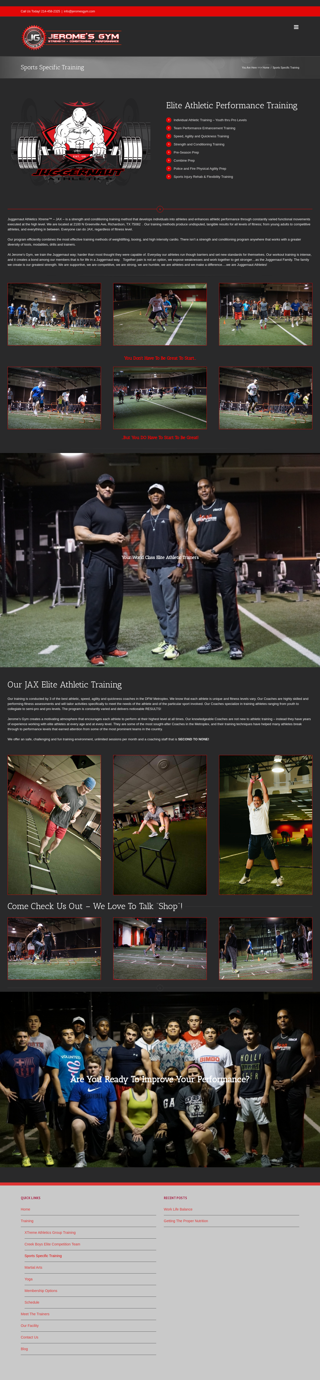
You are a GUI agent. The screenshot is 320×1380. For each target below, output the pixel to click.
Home (266, 67)
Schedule (32, 1302)
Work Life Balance (178, 1209)
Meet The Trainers (35, 1314)
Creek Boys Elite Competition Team (52, 1244)
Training (27, 1221)
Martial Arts (33, 1267)
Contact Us (29, 1337)
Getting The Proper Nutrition (186, 1221)
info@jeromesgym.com (79, 11)
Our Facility (30, 1326)
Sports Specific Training (43, 1256)
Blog (24, 1349)
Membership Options (41, 1291)
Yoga (28, 1279)
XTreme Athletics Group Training (50, 1233)
